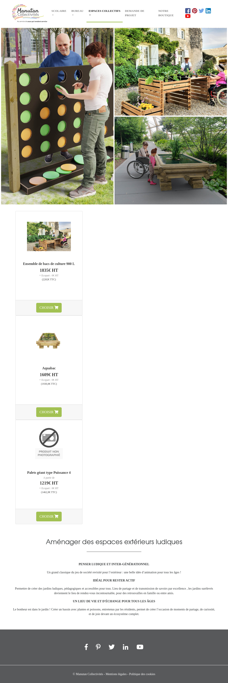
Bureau (77, 11)
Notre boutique (166, 13)
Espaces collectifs (104, 13)
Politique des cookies (142, 674)
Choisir (48, 307)
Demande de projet (134, 13)
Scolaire (59, 11)
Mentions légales (116, 674)
